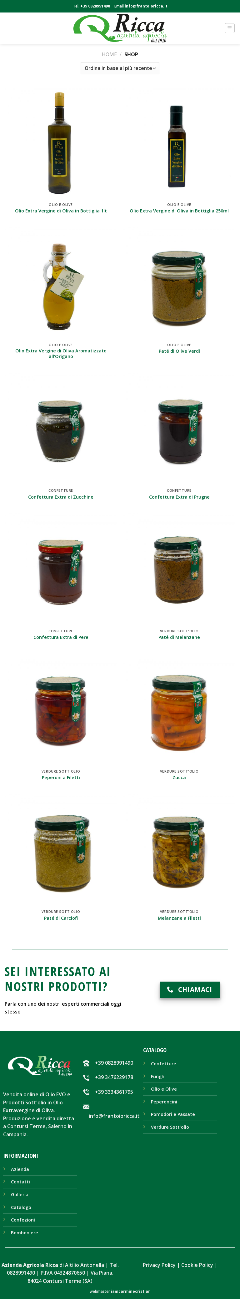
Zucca (179, 777)
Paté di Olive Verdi (179, 351)
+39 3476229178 (114, 1077)
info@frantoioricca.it (146, 6)
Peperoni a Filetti (61, 777)
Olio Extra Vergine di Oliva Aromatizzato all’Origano (61, 354)
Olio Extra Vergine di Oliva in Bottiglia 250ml (179, 211)
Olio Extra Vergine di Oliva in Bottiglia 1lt (61, 211)
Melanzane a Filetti (179, 918)
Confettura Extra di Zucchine (60, 497)
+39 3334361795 (114, 1091)
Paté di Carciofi (61, 918)
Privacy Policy (159, 1265)
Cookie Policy (197, 1265)
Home (109, 54)
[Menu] (230, 28)
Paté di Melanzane (179, 637)
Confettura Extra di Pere (60, 637)
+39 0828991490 (95, 6)
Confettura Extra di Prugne (179, 497)
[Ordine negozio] (120, 68)
